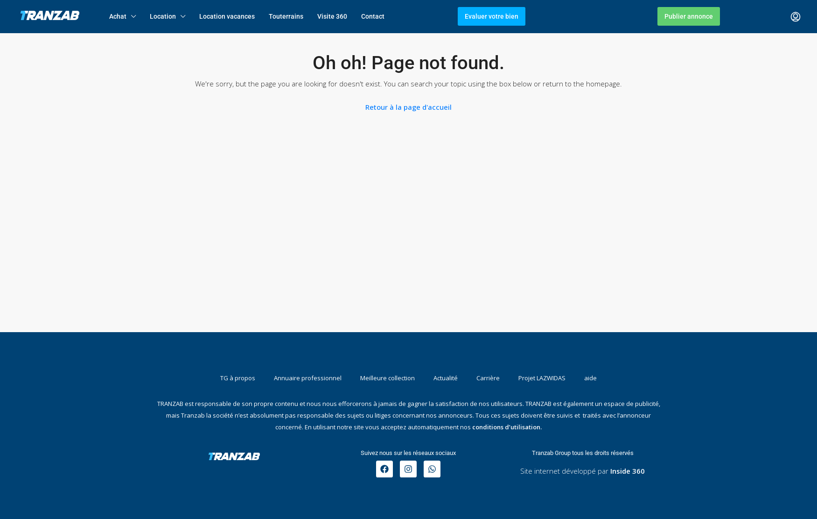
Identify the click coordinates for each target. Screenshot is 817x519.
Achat (117, 16)
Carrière (488, 378)
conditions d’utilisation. (507, 427)
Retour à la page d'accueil (408, 107)
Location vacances (227, 16)
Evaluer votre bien (491, 16)
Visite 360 (332, 16)
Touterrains (286, 16)
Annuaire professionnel (308, 378)
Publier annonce (688, 16)
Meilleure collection (387, 378)
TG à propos (237, 378)
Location (163, 16)
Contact (372, 16)
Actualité (445, 378)
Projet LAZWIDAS (542, 378)
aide (590, 378)
